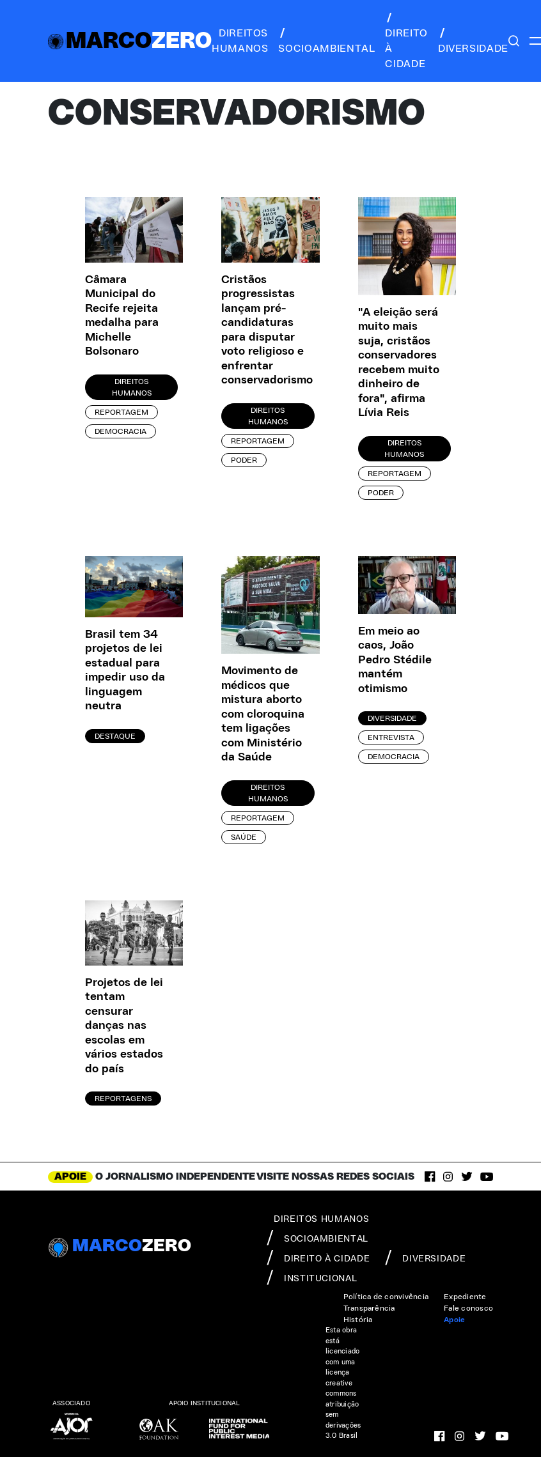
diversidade (473, 41)
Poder (244, 460)
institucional (312, 1277)
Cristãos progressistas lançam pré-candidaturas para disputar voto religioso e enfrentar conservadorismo (262, 330)
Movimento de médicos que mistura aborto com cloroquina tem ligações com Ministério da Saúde (262, 714)
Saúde (243, 837)
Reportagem (121, 412)
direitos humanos (240, 41)
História (358, 1319)
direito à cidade (406, 41)
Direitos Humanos (132, 387)
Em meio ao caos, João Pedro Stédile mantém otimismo (395, 660)
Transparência (369, 1308)
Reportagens (123, 1098)
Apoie (454, 1319)
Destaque (115, 736)
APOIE (70, 1176)
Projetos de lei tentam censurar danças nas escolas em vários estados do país (124, 1026)
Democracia (120, 431)
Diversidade (392, 718)
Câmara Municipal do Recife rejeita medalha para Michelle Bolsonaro (122, 316)
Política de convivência (386, 1296)
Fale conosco (468, 1308)
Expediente (465, 1296)
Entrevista (391, 737)
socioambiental (326, 41)
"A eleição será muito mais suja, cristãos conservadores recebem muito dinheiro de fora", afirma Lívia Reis (398, 363)
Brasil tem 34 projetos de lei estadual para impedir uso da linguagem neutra (125, 671)
